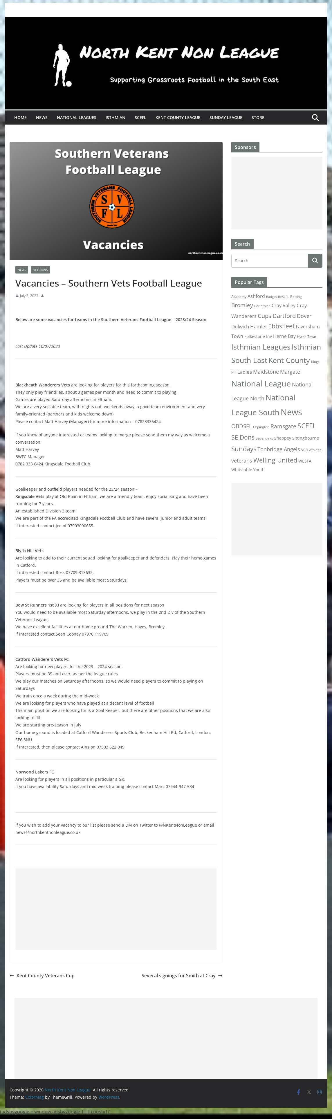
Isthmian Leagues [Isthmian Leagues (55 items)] (260, 347)
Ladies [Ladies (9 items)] (244, 371)
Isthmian (115, 117)
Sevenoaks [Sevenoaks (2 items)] (264, 438)
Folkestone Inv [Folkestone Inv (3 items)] (258, 336)
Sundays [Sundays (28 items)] (243, 449)
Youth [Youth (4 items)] (259, 469)
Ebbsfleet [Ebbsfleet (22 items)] (281, 326)
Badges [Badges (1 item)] (271, 297)
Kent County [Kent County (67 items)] (289, 360)
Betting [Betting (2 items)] (296, 296)
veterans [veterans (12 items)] (241, 460)
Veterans (40, 270)
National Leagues (76, 117)
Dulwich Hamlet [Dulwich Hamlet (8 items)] (249, 326)
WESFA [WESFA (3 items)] (304, 461)
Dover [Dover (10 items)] (304, 315)
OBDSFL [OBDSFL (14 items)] (241, 426)
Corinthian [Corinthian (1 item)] (262, 306)
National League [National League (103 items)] (261, 383)
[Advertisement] (115, 909)
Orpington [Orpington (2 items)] (261, 426)
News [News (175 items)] (291, 412)
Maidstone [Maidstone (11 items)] (266, 371)
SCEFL (140, 117)
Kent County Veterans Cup (42, 975)
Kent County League (178, 117)
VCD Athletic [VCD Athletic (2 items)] (311, 449)
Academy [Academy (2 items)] (238, 296)
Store (258, 117)
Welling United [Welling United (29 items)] (275, 460)
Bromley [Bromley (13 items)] (242, 305)
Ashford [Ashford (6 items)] (256, 296)
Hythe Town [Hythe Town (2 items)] (306, 336)
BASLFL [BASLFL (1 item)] (283, 297)
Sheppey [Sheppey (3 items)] (282, 438)
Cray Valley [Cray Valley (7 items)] (283, 305)
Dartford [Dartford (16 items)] (284, 316)
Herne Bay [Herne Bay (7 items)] (284, 336)
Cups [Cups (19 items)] (264, 316)
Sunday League (226, 117)
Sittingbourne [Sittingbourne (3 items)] (305, 438)
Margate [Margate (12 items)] (290, 371)
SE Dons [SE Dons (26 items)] (243, 437)
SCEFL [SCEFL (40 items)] (306, 425)
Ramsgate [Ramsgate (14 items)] (283, 426)
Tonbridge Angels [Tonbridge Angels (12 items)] (278, 449)
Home (20, 117)
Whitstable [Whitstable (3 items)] (241, 469)
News (42, 117)
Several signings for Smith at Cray (182, 975)
